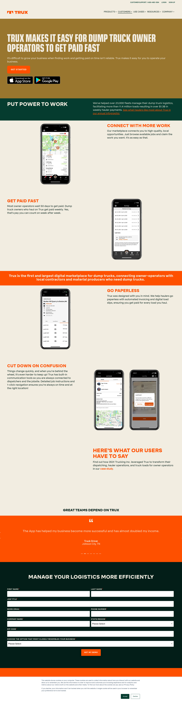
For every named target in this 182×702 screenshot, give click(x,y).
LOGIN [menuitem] (163, 2)
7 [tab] (100, 554)
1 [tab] (82, 554)
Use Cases (139, 12)
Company (168, 12)
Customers (125, 12)
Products (110, 12)
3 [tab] (88, 554)
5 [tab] (94, 554)
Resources (154, 12)
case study (106, 468)
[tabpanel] (91, 534)
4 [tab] (91, 554)
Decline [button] (135, 696)
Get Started (19, 69)
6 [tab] (97, 554)
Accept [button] (125, 696)
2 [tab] (85, 554)
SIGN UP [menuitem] (172, 2)
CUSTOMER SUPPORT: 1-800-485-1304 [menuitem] (144, 2)
